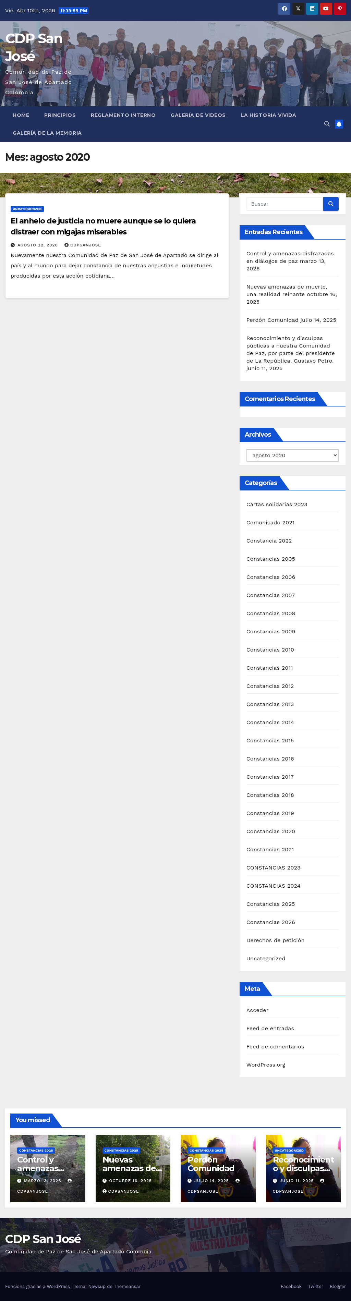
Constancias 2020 (270, 831)
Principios (60, 115)
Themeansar (127, 1286)
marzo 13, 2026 (43, 1180)
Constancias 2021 (270, 849)
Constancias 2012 (270, 686)
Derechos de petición (275, 940)
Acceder (257, 1010)
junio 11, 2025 (297, 1180)
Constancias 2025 (270, 904)
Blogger (338, 1286)
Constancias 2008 (270, 613)
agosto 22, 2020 (38, 245)
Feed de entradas (270, 1028)
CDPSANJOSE (82, 245)
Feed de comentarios (275, 1046)
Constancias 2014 (270, 722)
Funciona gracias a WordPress (38, 1286)
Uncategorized (27, 209)
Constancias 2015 (270, 740)
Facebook (291, 1286)
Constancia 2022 (269, 540)
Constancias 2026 (270, 922)
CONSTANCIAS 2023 (273, 867)
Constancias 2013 (270, 704)
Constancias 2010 (270, 649)
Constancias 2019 (270, 813)
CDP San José (43, 1239)
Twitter (315, 1286)
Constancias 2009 (270, 631)
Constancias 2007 (270, 595)
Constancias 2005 (270, 559)
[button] (327, 124)
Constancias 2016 (270, 758)
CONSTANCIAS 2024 (273, 886)
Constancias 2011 (269, 668)
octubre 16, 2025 (130, 1180)
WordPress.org (266, 1064)
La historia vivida (268, 115)
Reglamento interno (123, 115)
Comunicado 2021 (270, 522)
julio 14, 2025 (212, 1180)
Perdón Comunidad (272, 320)
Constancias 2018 (270, 795)
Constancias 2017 (270, 777)
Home (21, 115)
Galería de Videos (198, 115)
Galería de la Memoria (47, 133)
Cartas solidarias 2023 (276, 504)
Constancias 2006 (270, 577)
